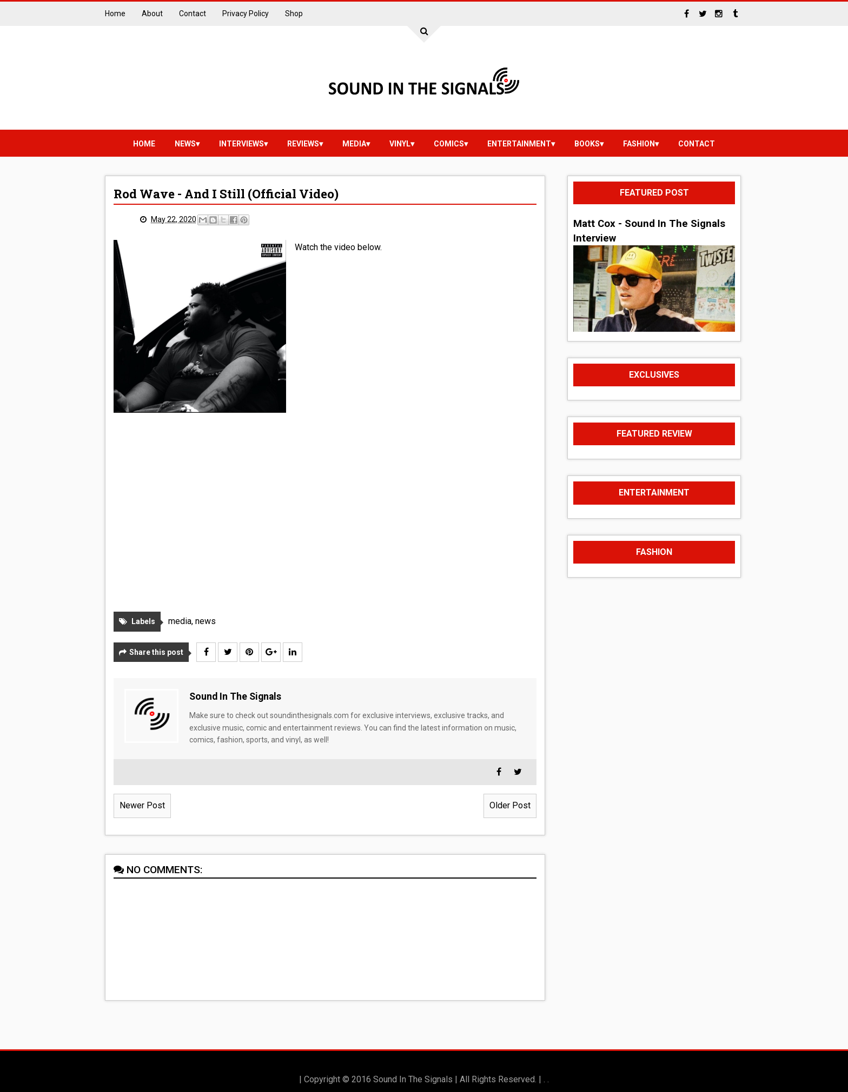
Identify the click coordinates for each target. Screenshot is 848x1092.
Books (587, 143)
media (354, 143)
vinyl (399, 143)
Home (115, 13)
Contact (192, 13)
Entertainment (519, 143)
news (185, 143)
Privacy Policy (245, 13)
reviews (303, 143)
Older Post (510, 805)
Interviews (241, 143)
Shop (294, 13)
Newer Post (142, 805)
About (152, 13)
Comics (449, 143)
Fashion (639, 143)
